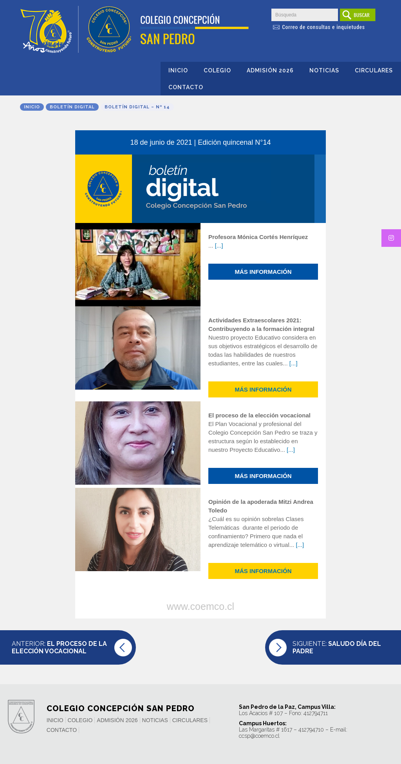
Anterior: (59, 647)
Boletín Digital (72, 107)
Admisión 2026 (270, 70)
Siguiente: (337, 647)
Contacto (185, 87)
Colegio (217, 70)
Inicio (178, 70)
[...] (219, 245)
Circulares (374, 70)
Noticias (324, 70)
